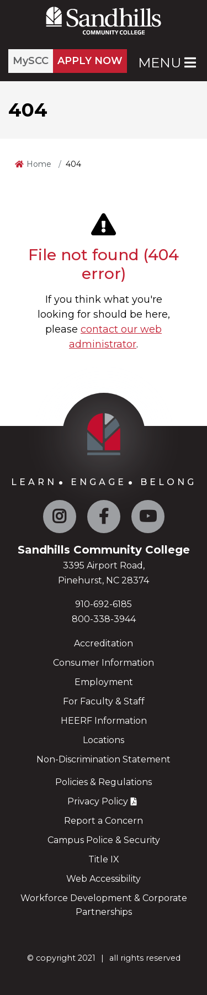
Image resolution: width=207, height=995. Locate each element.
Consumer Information (103, 662)
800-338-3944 (104, 619)
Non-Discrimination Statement (103, 759)
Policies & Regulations (103, 782)
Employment (104, 682)
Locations (103, 740)
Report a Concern (103, 820)
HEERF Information (104, 720)
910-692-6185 (103, 604)
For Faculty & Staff (104, 701)
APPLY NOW (90, 61)
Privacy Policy (97, 801)
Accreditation (103, 643)
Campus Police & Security (103, 840)
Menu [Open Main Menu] (167, 63)
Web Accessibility (103, 878)
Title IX (103, 859)
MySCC (31, 61)
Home (38, 164)
